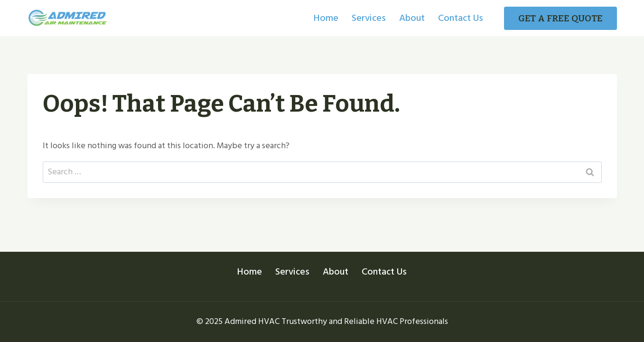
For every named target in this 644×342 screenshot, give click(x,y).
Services (369, 18)
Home (326, 18)
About (412, 18)
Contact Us (460, 18)
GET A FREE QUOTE (560, 18)
